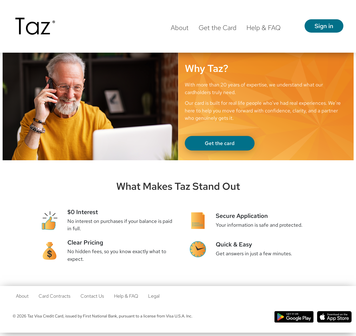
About (180, 27)
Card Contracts (54, 296)
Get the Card (217, 27)
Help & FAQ (263, 27)
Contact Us (92, 296)
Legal (154, 296)
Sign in (324, 26)
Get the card (220, 143)
